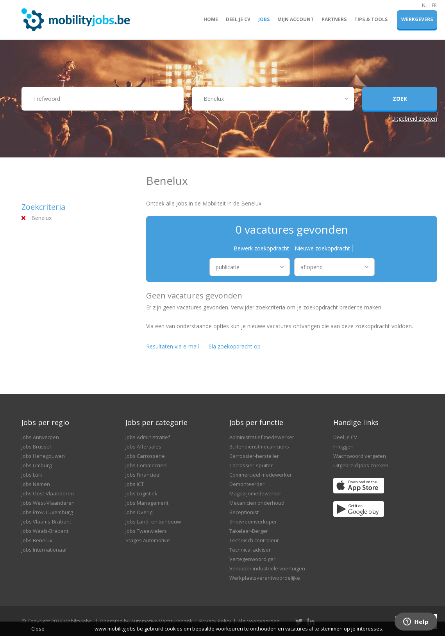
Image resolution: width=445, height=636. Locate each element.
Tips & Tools (371, 19)
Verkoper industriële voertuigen (267, 568)
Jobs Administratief (147, 437)
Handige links (356, 422)
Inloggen (343, 446)
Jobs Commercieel (146, 465)
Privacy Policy (215, 621)
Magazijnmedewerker (255, 493)
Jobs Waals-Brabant (44, 530)
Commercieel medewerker (260, 474)
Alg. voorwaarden (259, 621)
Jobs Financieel (143, 474)
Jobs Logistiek (141, 493)
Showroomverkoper (253, 521)
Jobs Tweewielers (146, 530)
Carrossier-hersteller (254, 455)
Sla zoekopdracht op (235, 346)
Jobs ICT (134, 484)
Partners (334, 19)
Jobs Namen (35, 484)
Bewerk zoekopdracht (261, 248)
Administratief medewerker (261, 437)
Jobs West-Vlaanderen (48, 502)
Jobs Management (146, 502)
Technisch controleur (254, 540)
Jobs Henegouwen (43, 455)
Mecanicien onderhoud (256, 502)
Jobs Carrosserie (145, 455)
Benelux (41, 218)
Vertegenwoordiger (252, 559)
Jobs (264, 19)
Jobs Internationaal (43, 549)
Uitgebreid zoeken (414, 118)
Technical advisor (250, 549)
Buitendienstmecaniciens (259, 446)
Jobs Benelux (36, 540)
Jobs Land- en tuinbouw (153, 521)
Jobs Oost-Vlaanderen (47, 493)
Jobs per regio (45, 422)
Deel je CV (238, 19)
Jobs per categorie (156, 422)
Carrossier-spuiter (251, 465)
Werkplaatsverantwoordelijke (264, 577)
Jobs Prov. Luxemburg (47, 512)
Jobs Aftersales (143, 446)
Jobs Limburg (36, 465)
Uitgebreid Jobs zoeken (360, 465)
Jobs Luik (31, 474)
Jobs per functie (256, 422)
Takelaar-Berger (248, 530)
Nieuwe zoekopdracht (322, 248)
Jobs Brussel (36, 446)
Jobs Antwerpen (40, 437)
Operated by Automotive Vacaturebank (146, 621)
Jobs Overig (138, 512)
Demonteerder (246, 484)
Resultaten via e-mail (172, 346)
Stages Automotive (147, 540)
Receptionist (244, 512)
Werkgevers (417, 19)
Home (211, 19)
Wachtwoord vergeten (359, 455)
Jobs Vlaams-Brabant (46, 521)
